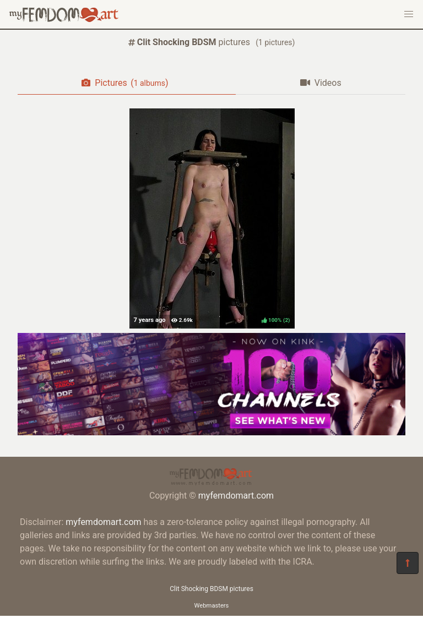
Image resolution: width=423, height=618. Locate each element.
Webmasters (211, 605)
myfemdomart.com (236, 495)
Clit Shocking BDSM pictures (211, 589)
